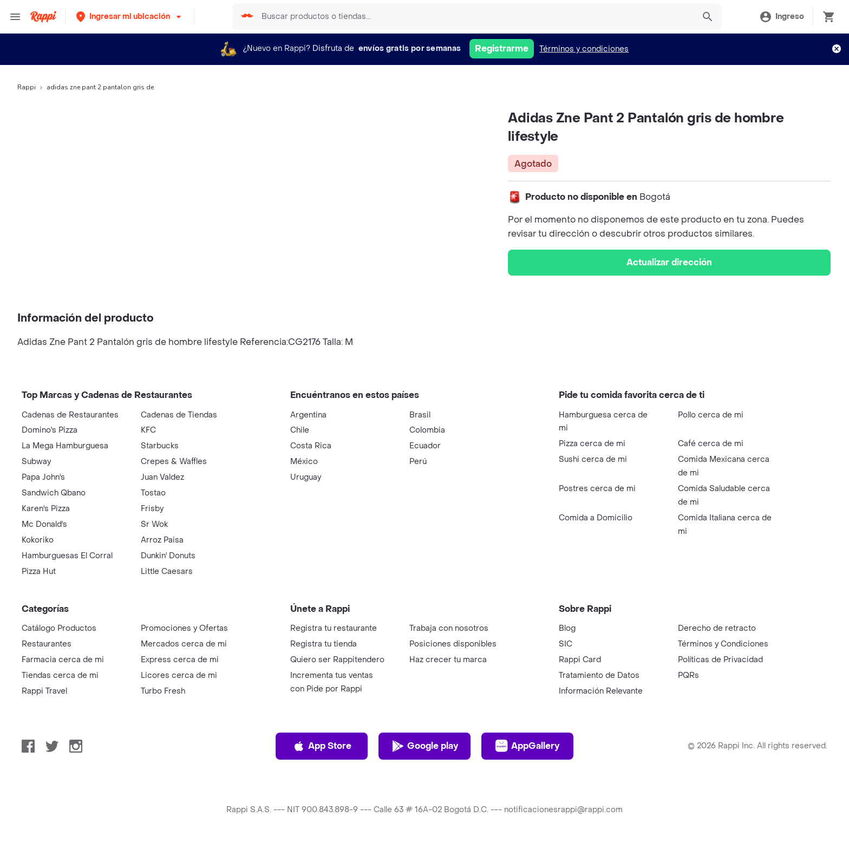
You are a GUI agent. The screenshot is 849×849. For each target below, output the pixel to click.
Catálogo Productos (59, 628)
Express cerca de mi (180, 660)
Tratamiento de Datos (599, 675)
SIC (565, 644)
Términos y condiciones (584, 49)
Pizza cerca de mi (592, 444)
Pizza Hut (39, 571)
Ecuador (425, 446)
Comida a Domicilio (595, 518)
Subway (36, 461)
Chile (299, 430)
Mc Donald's (44, 524)
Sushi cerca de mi (593, 459)
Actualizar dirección (669, 262)
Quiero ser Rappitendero (337, 660)
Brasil (419, 415)
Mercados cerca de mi (184, 644)
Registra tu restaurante (333, 628)
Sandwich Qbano (54, 493)
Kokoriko (38, 540)
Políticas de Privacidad (720, 660)
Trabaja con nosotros (448, 628)
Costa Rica (310, 446)
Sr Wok (154, 524)
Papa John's (43, 477)
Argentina (308, 415)
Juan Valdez (162, 477)
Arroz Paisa (162, 540)
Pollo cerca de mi (710, 415)
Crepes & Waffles (174, 461)
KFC (148, 430)
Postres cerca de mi (597, 489)
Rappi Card (580, 660)
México (304, 461)
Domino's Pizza (49, 430)
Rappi (26, 87)
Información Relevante (601, 691)
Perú (418, 461)
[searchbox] (474, 17)
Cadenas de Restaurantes (70, 415)
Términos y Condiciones (723, 644)
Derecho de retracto (717, 628)
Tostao (153, 493)
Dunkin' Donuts (168, 556)
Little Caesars (167, 571)
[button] (129, 16)
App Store (321, 746)
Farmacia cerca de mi (63, 660)
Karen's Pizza (46, 509)
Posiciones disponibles (453, 644)
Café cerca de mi (710, 444)
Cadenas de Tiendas (179, 415)
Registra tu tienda (323, 644)
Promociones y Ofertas (184, 628)
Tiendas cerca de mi (60, 675)
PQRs (688, 675)
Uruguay (305, 477)
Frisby (152, 509)
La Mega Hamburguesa (65, 446)
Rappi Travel (44, 691)
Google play (424, 746)
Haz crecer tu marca (448, 660)
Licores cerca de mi (179, 675)
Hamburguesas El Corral (67, 556)
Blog (567, 628)
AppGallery (527, 746)
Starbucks (160, 446)
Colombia (427, 430)
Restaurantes (46, 644)
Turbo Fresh (163, 691)
